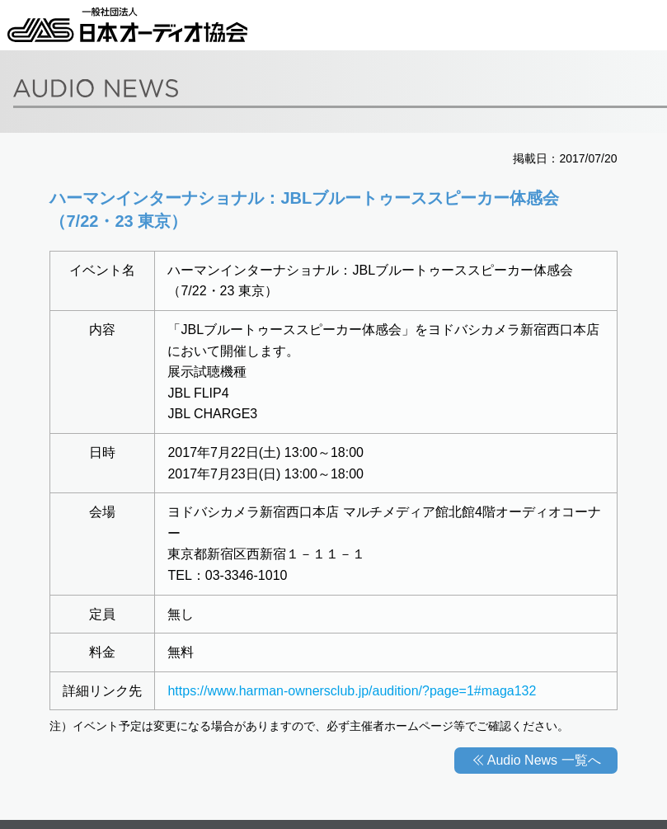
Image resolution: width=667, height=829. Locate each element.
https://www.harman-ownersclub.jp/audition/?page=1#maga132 (351, 691)
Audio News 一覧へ (544, 760)
